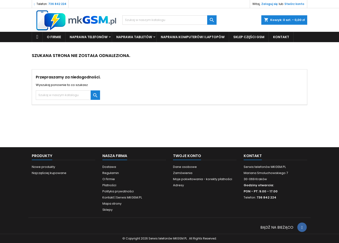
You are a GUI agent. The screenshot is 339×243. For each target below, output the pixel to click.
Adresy (178, 185)
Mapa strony (111, 203)
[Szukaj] (169, 20)
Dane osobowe (185, 167)
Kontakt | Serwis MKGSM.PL (122, 197)
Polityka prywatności (118, 191)
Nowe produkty (43, 167)
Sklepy (107, 209)
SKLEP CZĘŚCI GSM (248, 37)
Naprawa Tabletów (134, 37)
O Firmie (54, 37)
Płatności (109, 185)
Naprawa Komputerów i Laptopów (193, 37)
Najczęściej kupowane (49, 173)
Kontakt (253, 155)
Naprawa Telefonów (89, 37)
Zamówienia (182, 173)
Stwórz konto (294, 4)
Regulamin (110, 173)
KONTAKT (281, 37)
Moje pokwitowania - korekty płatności (202, 179)
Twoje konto (187, 155)
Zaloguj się (269, 4)
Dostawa (109, 167)
